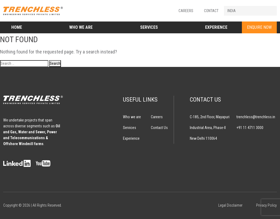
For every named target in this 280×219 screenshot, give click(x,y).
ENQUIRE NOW (259, 27)
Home (16, 27)
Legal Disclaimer (230, 205)
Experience (216, 27)
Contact (211, 11)
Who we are (81, 27)
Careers (186, 11)
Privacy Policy (266, 205)
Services (149, 27)
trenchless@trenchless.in (256, 117)
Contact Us (159, 127)
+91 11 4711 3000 (250, 127)
